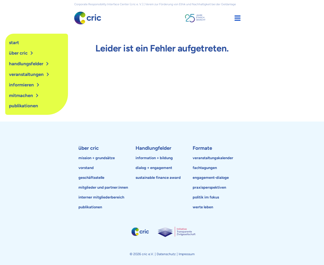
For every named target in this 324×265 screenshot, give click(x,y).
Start (14, 42)
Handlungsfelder (26, 64)
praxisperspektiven (209, 187)
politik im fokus (206, 197)
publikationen (23, 106)
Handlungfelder (153, 148)
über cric (88, 148)
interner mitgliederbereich (101, 197)
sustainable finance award (158, 177)
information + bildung (154, 158)
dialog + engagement (154, 167)
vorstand (86, 167)
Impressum (187, 254)
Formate (202, 148)
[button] (237, 18)
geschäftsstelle (91, 177)
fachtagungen (205, 167)
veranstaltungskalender (213, 158)
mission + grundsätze (96, 158)
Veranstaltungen (26, 74)
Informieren (21, 85)
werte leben (203, 207)
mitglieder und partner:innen (103, 187)
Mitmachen (21, 95)
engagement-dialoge (211, 177)
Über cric (18, 53)
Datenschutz (166, 254)
